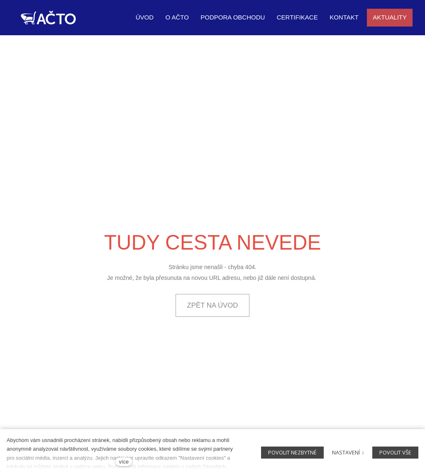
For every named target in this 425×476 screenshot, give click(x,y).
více (124, 462)
